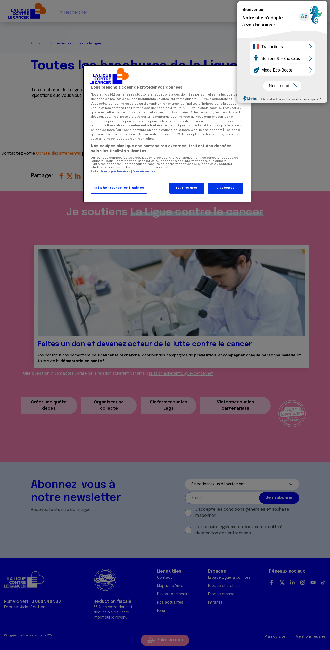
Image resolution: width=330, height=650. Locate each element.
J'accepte (225, 187)
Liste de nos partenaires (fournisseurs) (123, 171)
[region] (167, 133)
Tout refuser (186, 187)
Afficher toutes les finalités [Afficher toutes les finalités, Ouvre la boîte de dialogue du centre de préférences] (119, 187)
